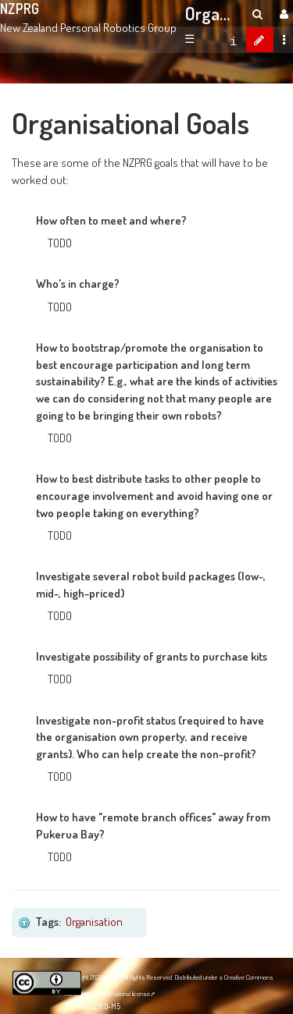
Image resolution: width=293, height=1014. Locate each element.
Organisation (94, 921)
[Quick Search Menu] (257, 13)
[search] (257, 13)
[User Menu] (282, 13)
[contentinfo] (233, 39)
